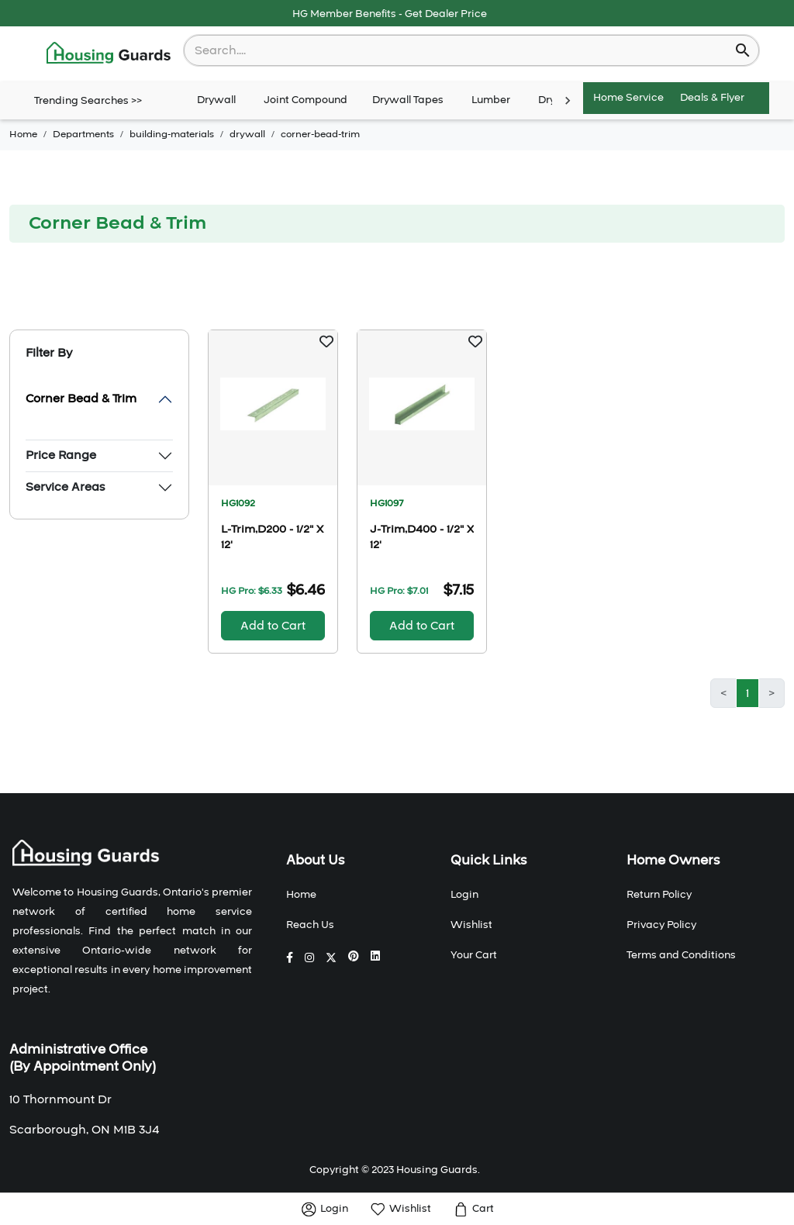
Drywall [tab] (216, 100)
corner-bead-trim (320, 134)
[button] (326, 341)
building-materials (171, 134)
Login (464, 894)
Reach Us (310, 925)
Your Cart (474, 955)
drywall (247, 134)
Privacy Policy (661, 925)
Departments (83, 134)
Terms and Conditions (681, 955)
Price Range (61, 455)
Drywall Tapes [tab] (408, 100)
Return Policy (659, 894)
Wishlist (471, 925)
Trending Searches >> (88, 101)
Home (23, 134)
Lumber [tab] (491, 100)
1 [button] (747, 693)
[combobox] (461, 50)
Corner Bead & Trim (81, 398)
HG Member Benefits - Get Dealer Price (389, 14)
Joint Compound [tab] (305, 100)
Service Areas (65, 486)
